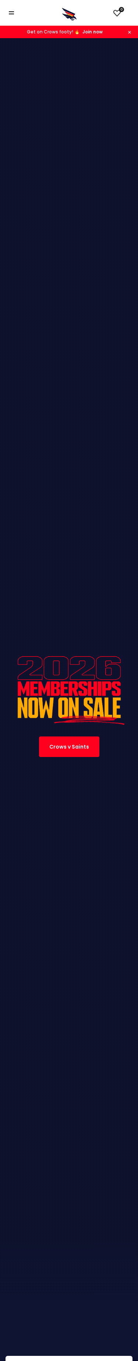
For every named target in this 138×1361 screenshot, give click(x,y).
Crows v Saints (69, 746)
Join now (92, 32)
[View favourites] (117, 12)
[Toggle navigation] (17, 13)
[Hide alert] (129, 32)
